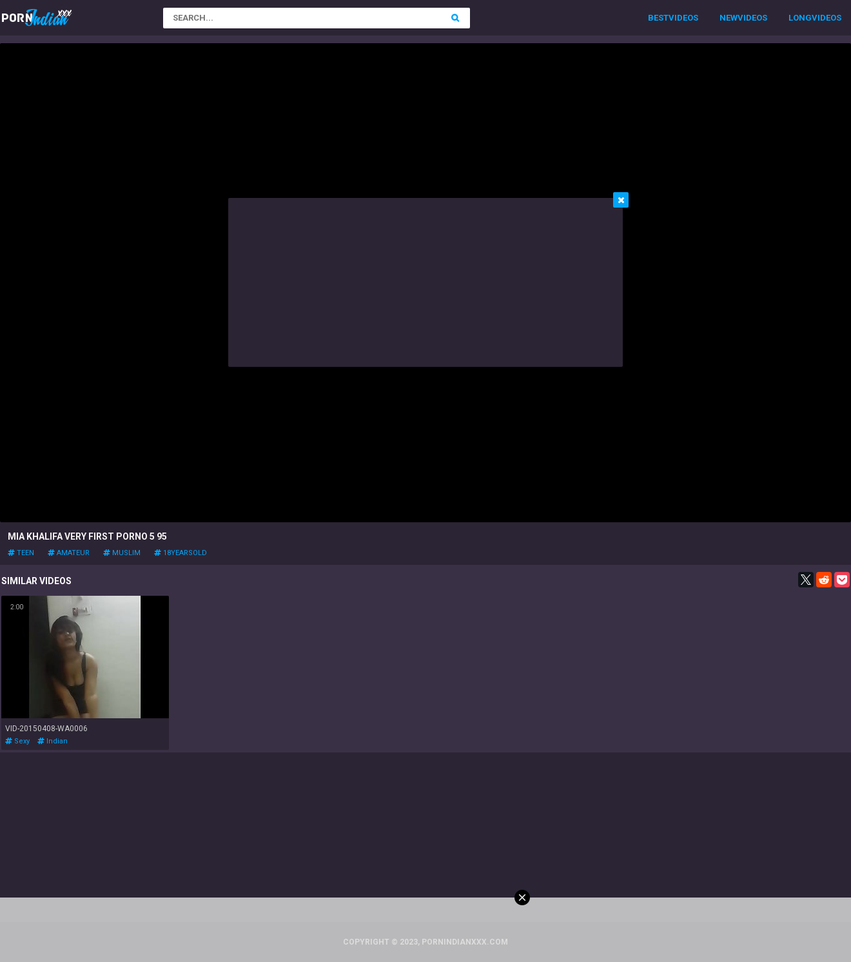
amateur (69, 553)
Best (658, 18)
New (728, 18)
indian (52, 741)
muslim (122, 553)
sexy (17, 741)
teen (21, 553)
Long (800, 18)
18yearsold (180, 553)
